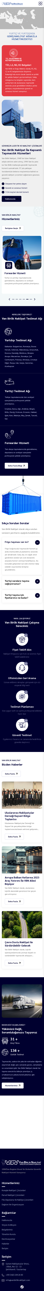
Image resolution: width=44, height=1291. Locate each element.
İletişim (5, 1248)
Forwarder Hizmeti (15, 273)
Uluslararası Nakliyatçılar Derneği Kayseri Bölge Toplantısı (19, 816)
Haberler (5, 1243)
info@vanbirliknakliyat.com (18, 1280)
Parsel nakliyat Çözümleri (13, 1195)
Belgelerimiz (7, 1229)
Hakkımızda (11, 199)
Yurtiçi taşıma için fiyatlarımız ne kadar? (16, 596)
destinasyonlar (8, 1239)
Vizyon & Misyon (9, 1225)
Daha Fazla (11, 773)
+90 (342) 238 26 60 (14, 1274)
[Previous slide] (9, 299)
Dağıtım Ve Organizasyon (13, 1204)
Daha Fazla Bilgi (16, 465)
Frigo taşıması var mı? (17, 541)
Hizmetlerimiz (12, 1085)
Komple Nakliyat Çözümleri (14, 1190)
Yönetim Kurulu (9, 1234)
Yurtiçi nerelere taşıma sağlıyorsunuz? (17, 582)
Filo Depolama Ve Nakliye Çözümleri (17, 1199)
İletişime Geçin (13, 228)
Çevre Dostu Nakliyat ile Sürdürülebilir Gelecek (19, 943)
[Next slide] (34, 299)
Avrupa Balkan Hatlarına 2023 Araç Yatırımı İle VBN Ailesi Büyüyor (22, 880)
